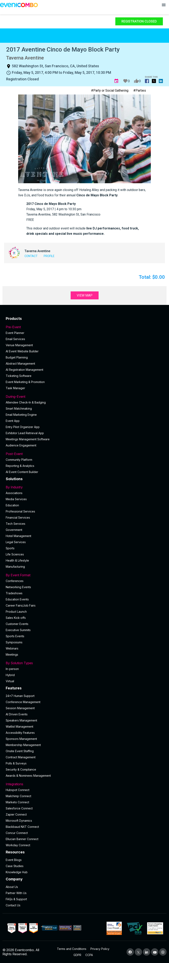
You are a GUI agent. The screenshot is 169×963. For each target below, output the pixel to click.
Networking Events (18, 587)
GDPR (77, 955)
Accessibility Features (20, 732)
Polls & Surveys (16, 763)
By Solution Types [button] (84, 663)
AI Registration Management (24, 369)
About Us (12, 887)
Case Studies (14, 866)
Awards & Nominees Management (28, 775)
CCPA (89, 955)
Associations (14, 493)
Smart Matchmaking (19, 408)
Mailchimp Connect (18, 796)
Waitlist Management (19, 726)
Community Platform (19, 459)
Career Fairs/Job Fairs (21, 605)
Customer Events (17, 624)
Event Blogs (14, 860)
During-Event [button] (84, 396)
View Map (84, 295)
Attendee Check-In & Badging (26, 402)
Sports (10, 548)
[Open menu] (164, 5)
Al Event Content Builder (22, 472)
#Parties (139, 90)
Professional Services (20, 511)
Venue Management (19, 345)
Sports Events (15, 636)
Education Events (17, 599)
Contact (31, 256)
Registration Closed (139, 21)
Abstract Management (20, 363)
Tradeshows (14, 593)
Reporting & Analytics (20, 465)
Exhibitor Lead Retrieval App (25, 433)
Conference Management (23, 702)
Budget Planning (17, 357)
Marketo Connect (17, 802)
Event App (13, 421)
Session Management (20, 708)
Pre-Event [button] (84, 327)
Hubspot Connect (17, 790)
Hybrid (10, 675)
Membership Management (23, 745)
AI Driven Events (17, 714)
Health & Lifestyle (17, 560)
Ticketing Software (18, 376)
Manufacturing (15, 566)
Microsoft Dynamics (19, 820)
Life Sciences (15, 554)
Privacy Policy (99, 949)
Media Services (16, 499)
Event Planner (15, 333)
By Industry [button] (84, 487)
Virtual (10, 681)
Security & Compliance (21, 769)
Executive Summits (18, 630)
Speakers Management (21, 720)
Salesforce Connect (19, 808)
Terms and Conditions (71, 949)
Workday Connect (18, 845)
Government (14, 530)
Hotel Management (18, 536)
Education (12, 505)
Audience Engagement (21, 445)
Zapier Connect (16, 814)
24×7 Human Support (20, 696)
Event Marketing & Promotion (25, 382)
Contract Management (21, 757)
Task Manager (15, 388)
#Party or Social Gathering (109, 90)
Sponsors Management (21, 739)
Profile (49, 256)
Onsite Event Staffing (20, 751)
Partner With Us (16, 893)
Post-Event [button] (84, 454)
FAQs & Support (16, 899)
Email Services (15, 339)
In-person (12, 669)
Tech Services (15, 523)
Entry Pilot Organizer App (23, 427)
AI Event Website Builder (22, 351)
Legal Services (16, 542)
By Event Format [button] (84, 575)
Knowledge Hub (17, 872)
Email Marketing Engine (21, 414)
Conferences (14, 581)
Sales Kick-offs (16, 617)
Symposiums (14, 642)
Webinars (12, 648)
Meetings (12, 654)
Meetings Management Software (28, 439)
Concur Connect (17, 833)
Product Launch (16, 611)
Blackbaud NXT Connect (22, 826)
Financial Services (18, 517)
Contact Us (13, 905)
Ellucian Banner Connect (22, 839)
